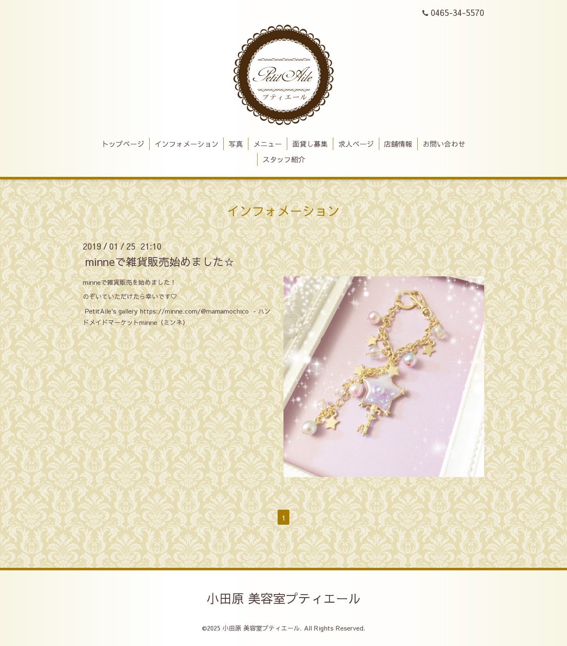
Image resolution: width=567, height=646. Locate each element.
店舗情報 (398, 144)
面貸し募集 (310, 144)
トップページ (123, 144)
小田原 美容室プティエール (284, 598)
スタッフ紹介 (284, 159)
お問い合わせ (444, 144)
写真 (236, 144)
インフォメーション (187, 144)
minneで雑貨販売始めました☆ (160, 260)
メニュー (267, 144)
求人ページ (356, 144)
